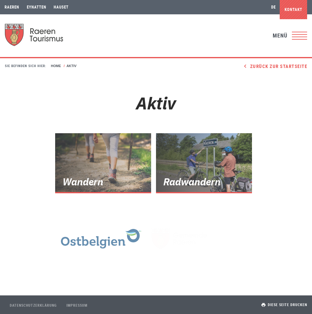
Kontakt (293, 9)
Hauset (61, 7)
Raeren (12, 7)
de (273, 7)
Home (56, 66)
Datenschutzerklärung (33, 305)
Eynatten (36, 7)
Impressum (76, 305)
